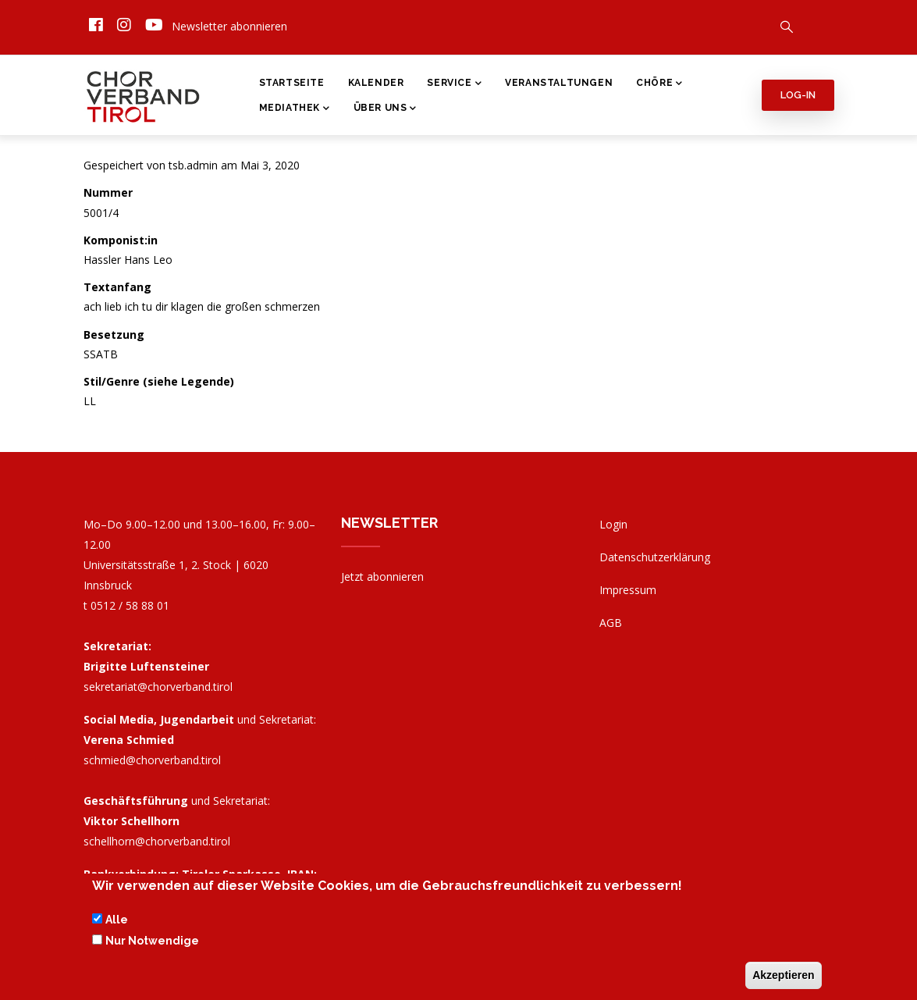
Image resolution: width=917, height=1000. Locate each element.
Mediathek (294, 109)
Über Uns (385, 109)
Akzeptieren (783, 976)
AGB (610, 622)
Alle (116, 920)
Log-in (798, 95)
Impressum (627, 589)
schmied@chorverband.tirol (152, 760)
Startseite (292, 82)
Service (454, 84)
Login (613, 524)
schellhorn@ (157, 841)
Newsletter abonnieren (229, 26)
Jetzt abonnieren (382, 576)
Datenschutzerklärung (654, 557)
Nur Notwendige (152, 940)
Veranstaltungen (559, 82)
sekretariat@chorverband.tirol (158, 686)
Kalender (376, 82)
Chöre (659, 84)
